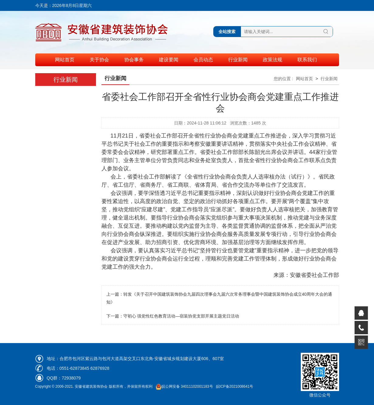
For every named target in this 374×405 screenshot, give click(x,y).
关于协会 (99, 59)
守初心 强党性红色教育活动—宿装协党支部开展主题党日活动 (181, 316)
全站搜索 (226, 31)
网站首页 (64, 59)
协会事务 (134, 59)
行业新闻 (238, 59)
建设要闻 (168, 59)
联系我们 (307, 59)
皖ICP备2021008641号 (234, 386)
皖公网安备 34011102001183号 (184, 386)
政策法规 (272, 59)
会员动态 (203, 59)
